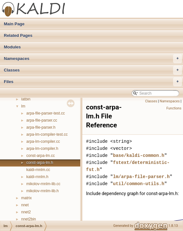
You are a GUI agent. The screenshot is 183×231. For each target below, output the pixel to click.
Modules (12, 47)
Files (93, 81)
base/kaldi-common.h (138, 155)
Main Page (14, 23)
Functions (173, 108)
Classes (93, 70)
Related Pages (18, 35)
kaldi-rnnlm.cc (38, 169)
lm (23, 106)
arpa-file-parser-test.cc (45, 113)
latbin (25, 99)
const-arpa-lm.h (39, 162)
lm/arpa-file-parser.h (141, 177)
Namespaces (93, 58)
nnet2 (26, 212)
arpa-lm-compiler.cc (43, 141)
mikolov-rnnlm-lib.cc (43, 184)
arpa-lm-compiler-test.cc (47, 134)
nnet (25, 205)
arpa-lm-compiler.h (42, 148)
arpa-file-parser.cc (41, 120)
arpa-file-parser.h (41, 127)
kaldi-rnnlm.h (37, 177)
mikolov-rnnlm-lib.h (42, 191)
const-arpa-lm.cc (40, 155)
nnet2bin (28, 219)
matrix (26, 198)
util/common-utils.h (138, 184)
